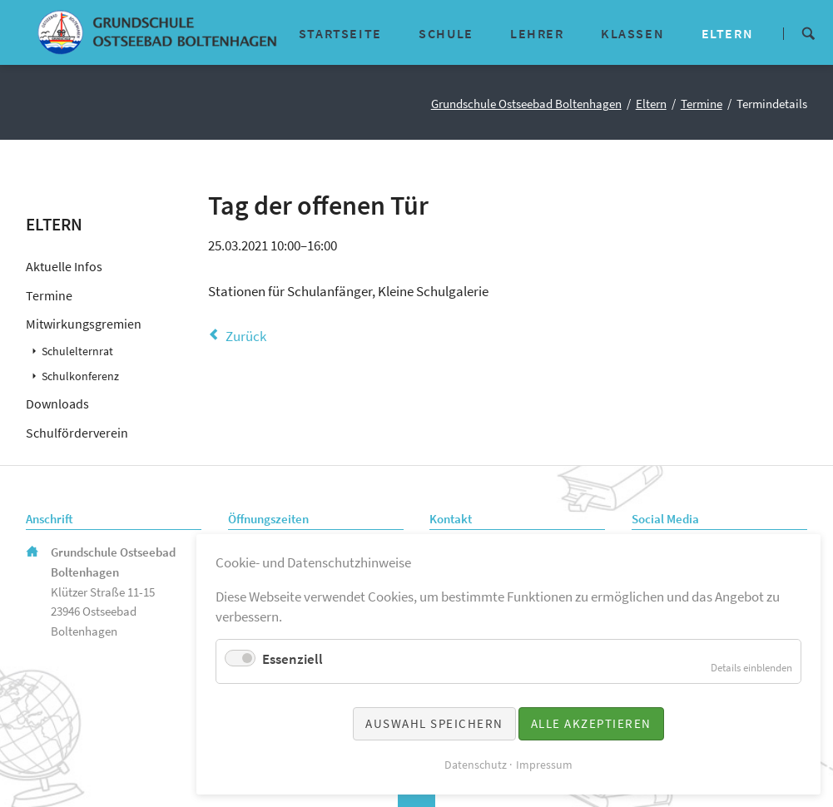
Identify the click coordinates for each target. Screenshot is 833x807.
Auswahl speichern (434, 723)
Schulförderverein (77, 432)
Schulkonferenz (80, 376)
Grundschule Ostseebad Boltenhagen (526, 104)
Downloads (57, 403)
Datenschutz (475, 764)
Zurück (246, 336)
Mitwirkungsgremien (83, 323)
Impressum (544, 764)
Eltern (651, 104)
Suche (808, 32)
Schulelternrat (77, 351)
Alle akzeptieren (591, 723)
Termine (701, 104)
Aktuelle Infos (64, 266)
